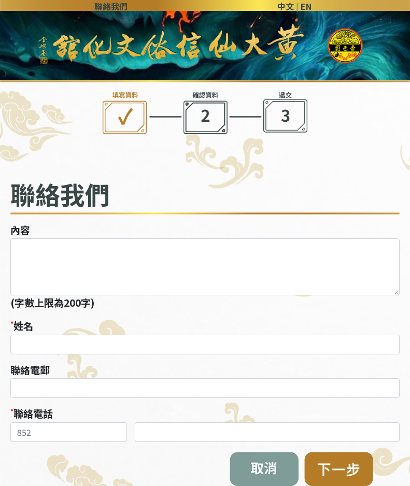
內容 (20, 230)
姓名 (23, 326)
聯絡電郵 (30, 370)
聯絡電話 (33, 413)
